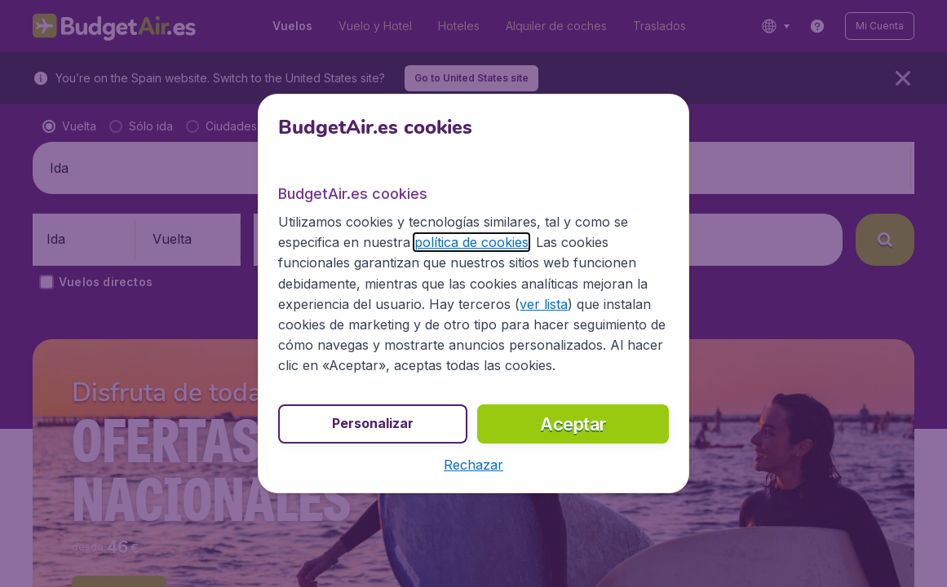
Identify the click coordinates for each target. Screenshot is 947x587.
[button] (473, 465)
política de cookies (471, 242)
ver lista (544, 304)
